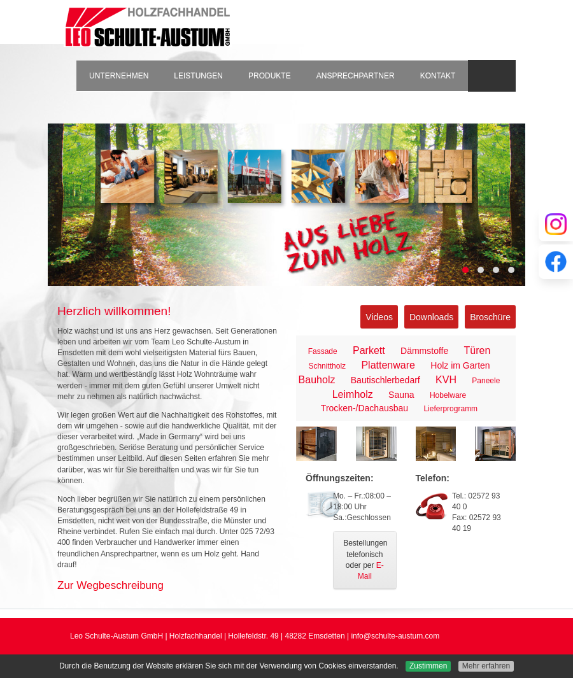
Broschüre (490, 317)
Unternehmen (118, 75)
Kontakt (438, 75)
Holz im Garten (460, 365)
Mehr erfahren (486, 665)
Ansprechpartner (355, 75)
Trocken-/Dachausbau (364, 408)
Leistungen (198, 75)
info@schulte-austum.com (395, 636)
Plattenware (388, 365)
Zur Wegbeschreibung (110, 585)
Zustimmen (428, 665)
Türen (477, 350)
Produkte (269, 75)
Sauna (401, 395)
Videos (379, 317)
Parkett (369, 350)
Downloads (431, 317)
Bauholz (317, 379)
